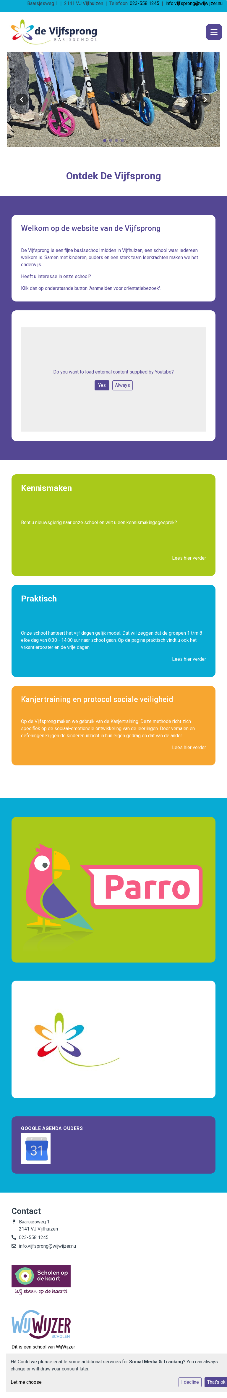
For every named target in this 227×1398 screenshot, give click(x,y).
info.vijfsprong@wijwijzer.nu (194, 3)
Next (205, 100)
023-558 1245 (144, 3)
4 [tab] (124, 142)
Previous (22, 100)
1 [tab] (106, 142)
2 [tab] (112, 142)
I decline (190, 1382)
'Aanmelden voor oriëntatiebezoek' (124, 288)
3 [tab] (118, 142)
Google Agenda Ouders (52, 1128)
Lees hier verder (189, 558)
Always (122, 385)
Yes (102, 385)
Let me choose (26, 1382)
